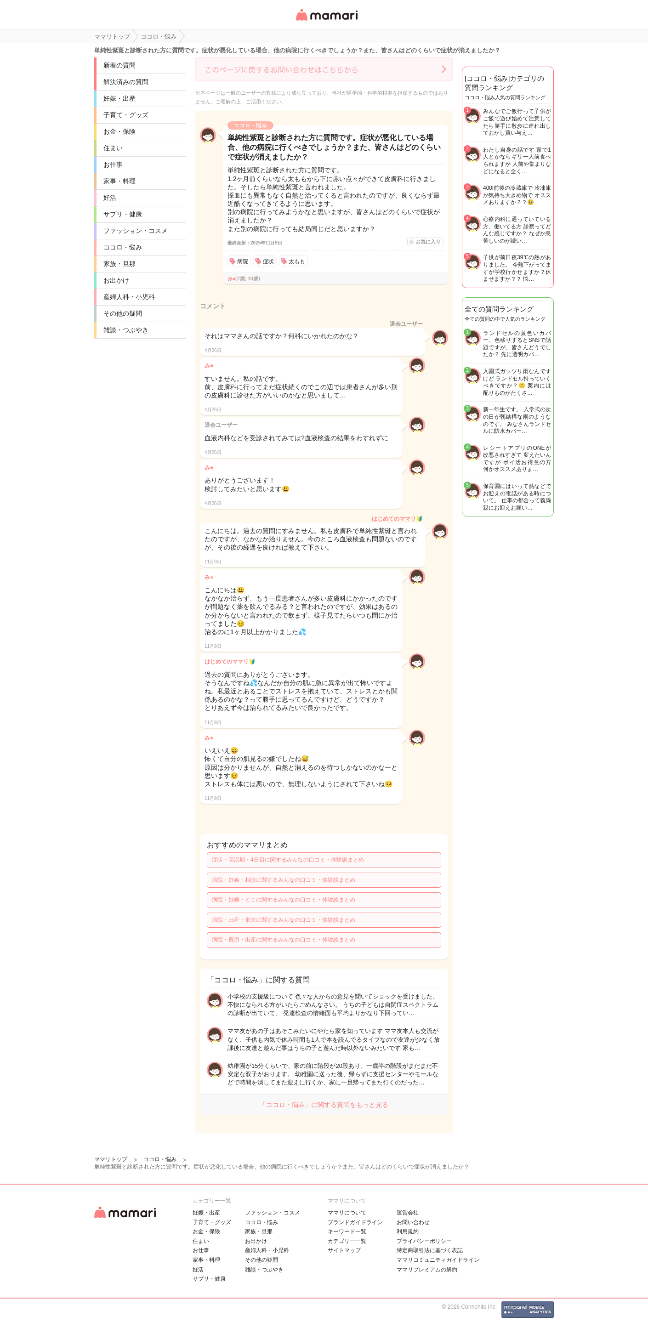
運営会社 (408, 1212)
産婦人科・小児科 (129, 297)
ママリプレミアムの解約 (427, 1269)
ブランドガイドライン (355, 1222)
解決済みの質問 (125, 81)
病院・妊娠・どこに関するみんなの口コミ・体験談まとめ (283, 899)
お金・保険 (119, 131)
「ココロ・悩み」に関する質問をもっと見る (324, 1104)
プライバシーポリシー (424, 1241)
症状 (268, 261)
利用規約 (408, 1231)
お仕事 (113, 164)
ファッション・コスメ (135, 230)
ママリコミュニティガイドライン (438, 1260)
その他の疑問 (122, 313)
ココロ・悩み (122, 247)
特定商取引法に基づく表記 (430, 1250)
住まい (113, 148)
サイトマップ (344, 1250)
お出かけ (116, 280)
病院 (242, 261)
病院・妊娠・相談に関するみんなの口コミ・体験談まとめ (283, 880)
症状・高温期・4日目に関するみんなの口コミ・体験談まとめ (288, 860)
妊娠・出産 (119, 98)
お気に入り (428, 241)
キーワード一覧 (347, 1231)
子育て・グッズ (125, 115)
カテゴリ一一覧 (347, 1241)
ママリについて (347, 1212)
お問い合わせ (413, 1222)
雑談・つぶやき (125, 330)
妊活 (109, 197)
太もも (297, 261)
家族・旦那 (119, 263)
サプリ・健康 (122, 214)
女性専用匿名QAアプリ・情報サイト (326, 21)
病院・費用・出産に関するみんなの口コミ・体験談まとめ (283, 939)
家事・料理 (119, 181)
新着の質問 (119, 65)
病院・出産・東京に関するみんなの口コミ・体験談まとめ (283, 920)
